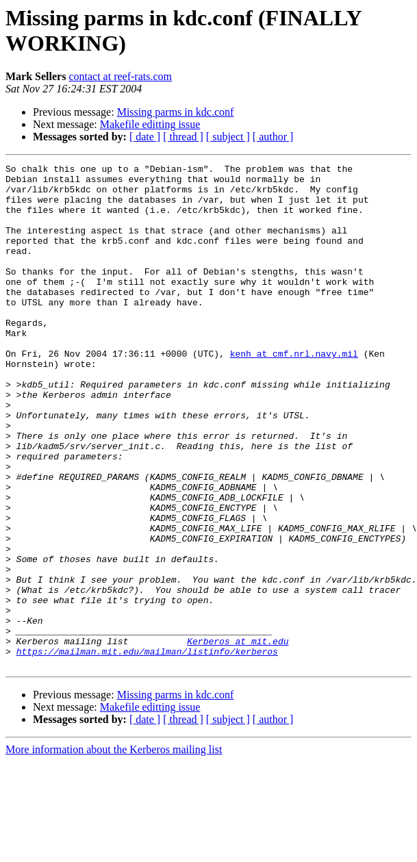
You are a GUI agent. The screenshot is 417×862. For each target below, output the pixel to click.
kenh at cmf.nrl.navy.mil (294, 392)
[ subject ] (228, 136)
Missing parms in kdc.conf (175, 112)
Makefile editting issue (150, 124)
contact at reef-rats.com (120, 76)
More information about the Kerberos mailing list (113, 850)
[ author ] (273, 136)
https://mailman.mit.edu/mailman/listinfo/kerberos (147, 750)
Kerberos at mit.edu (237, 737)
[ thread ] (183, 136)
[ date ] (144, 136)
